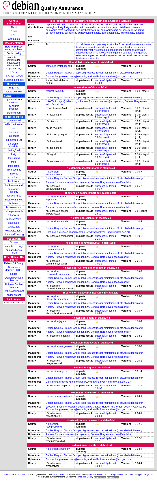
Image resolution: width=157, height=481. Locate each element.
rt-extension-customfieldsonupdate (112, 50)
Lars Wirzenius (57, 474)
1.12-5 (98, 441)
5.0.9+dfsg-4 (102, 111)
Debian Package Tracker (14, 279)
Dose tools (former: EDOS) (13, 268)
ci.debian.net (14, 295)
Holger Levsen (117, 474)
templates (17, 49)
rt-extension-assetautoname (136, 44)
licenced (21, 474)
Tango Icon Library (85, 477)
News (14, 31)
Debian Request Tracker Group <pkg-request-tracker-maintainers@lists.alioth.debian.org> (94, 72)
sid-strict (14, 132)
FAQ (13, 35)
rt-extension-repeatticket (108, 55)
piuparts (6, 474)
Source (14, 242)
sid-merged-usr (14, 140)
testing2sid (14, 150)
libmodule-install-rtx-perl (88, 44)
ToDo (14, 253)
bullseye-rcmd (14, 207)
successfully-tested (105, 80)
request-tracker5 (111, 44)
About (14, 27)
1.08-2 (98, 338)
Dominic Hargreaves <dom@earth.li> (66, 76)
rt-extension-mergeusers (134, 52)
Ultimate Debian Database (14, 285)
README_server (14, 76)
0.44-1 (98, 83)
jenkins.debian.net (14, 291)
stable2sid (18, 95)
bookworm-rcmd (14, 185)
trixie (14, 162)
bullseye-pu (14, 215)
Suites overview (13, 91)
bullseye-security (14, 211)
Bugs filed (13, 87)
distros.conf (13, 65)
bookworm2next (13, 199)
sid (13, 128)
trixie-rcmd (14, 166)
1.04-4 (98, 466)
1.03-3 (98, 288)
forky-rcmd (14, 158)
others (130, 474)
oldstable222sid (13, 230)
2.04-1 (98, 416)
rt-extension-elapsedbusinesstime (57, 297)
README (14, 72)
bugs (20, 246)
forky (14, 154)
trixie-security (14, 169)
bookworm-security (14, 190)
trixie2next (13, 177)
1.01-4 (98, 388)
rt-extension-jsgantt (109, 52)
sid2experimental (14, 124)
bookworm (14, 181)
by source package (14, 107)
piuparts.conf (14, 62)
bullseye (13, 203)
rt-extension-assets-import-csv (91, 47)
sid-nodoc (14, 136)
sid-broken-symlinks (14, 145)
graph (17, 112)
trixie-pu (13, 173)
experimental (14, 120)
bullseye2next (13, 219)
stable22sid (14, 226)
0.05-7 (98, 188)
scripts (8, 68)
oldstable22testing (14, 234)
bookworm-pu (13, 195)
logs (20, 68)
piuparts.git (144, 474)
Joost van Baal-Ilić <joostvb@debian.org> (68, 406)
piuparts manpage (14, 80)
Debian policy (14, 53)
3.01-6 (98, 263)
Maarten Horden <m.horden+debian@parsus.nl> (118, 406)
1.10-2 (98, 238)
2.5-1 (98, 213)
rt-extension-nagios (56, 371)
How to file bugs (14, 46)
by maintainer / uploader (14, 100)
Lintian (13, 274)
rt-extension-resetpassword (136, 55)
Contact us (14, 39)
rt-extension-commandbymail (55, 248)
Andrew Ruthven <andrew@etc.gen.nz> (109, 76)
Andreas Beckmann (97, 474)
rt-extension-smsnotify (87, 58)
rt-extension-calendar (120, 47)
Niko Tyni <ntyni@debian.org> (62, 101)
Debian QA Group (13, 263)
